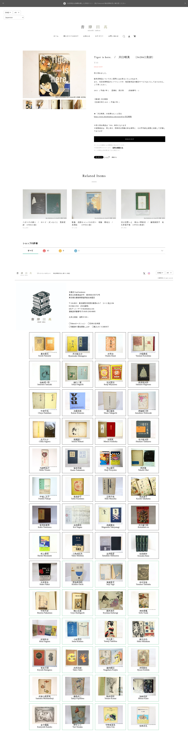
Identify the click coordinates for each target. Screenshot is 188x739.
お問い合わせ (113, 36)
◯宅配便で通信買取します (79, 327)
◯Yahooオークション (77, 323)
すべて (30, 251)
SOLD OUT (129, 139)
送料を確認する (118, 147)
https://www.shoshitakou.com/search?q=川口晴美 (113, 117)
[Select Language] (14, 17)
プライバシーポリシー (44, 273)
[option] (54, 74)
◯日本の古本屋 (94, 323)
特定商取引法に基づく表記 (61, 273)
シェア (107, 157)
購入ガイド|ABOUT (71, 36)
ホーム (56, 36)
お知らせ (86, 36)
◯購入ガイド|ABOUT (100, 327)
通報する (114, 157)
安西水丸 (143, 726)
